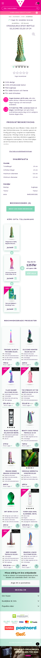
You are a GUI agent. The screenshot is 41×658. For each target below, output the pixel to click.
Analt (22, 16)
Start (10, 16)
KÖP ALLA (31, 273)
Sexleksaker (16, 16)
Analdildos (29, 16)
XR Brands (25, 23)
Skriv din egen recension (20, 209)
